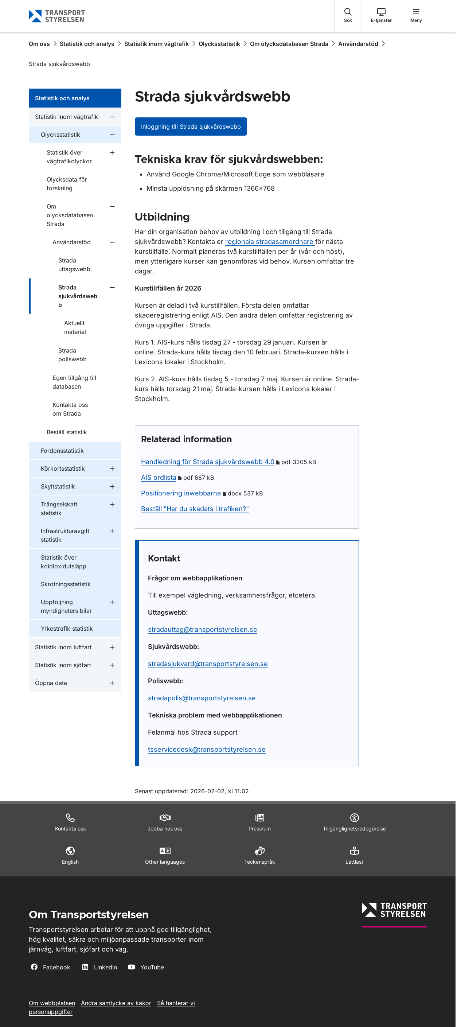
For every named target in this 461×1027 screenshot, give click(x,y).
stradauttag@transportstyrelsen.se (202, 629)
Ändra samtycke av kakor (116, 1003)
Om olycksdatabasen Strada (289, 43)
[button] (348, 16)
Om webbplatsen (52, 1003)
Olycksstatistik (219, 43)
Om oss (39, 43)
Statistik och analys (87, 43)
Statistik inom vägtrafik (156, 43)
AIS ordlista (158, 477)
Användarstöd (358, 43)
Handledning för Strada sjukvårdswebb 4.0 (207, 462)
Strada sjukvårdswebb (59, 63)
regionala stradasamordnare (270, 241)
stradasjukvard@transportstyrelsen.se (208, 664)
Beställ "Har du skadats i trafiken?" (195, 509)
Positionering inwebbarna (181, 493)
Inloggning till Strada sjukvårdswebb (191, 126)
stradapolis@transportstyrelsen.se (202, 698)
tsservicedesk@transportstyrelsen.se (207, 749)
